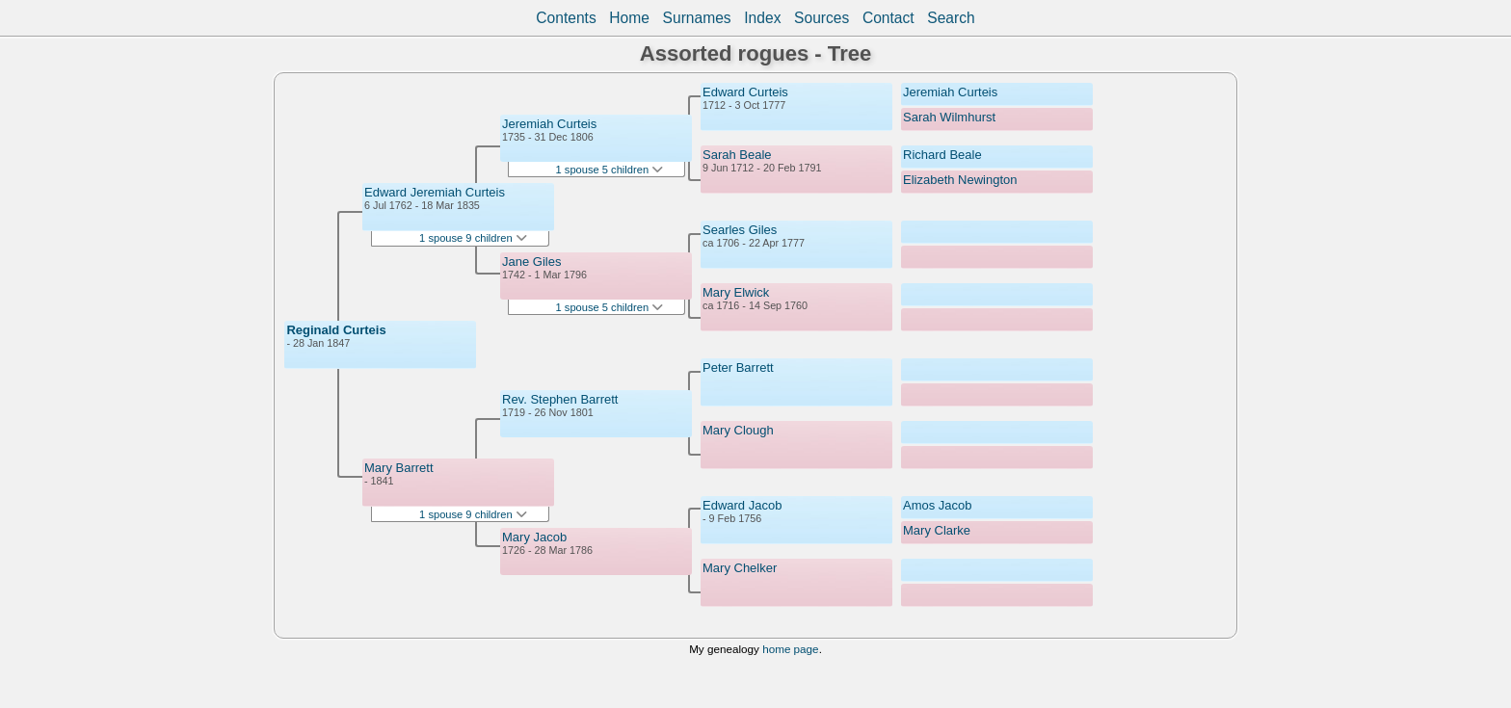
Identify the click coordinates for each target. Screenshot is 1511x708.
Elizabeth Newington (960, 179)
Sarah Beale (737, 154)
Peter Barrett (738, 367)
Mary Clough (738, 430)
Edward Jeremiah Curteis (434, 192)
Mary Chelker (739, 568)
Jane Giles (531, 261)
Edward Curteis (745, 92)
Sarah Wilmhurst (949, 117)
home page (790, 648)
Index (762, 18)
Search (950, 18)
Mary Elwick (735, 292)
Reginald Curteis (335, 330)
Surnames (697, 18)
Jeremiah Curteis (549, 124)
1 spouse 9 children (473, 238)
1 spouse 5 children (610, 169)
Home (629, 18)
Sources (821, 18)
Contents (566, 18)
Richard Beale (942, 154)
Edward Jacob (742, 505)
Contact (888, 18)
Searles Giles (739, 230)
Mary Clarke (936, 530)
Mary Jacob (534, 537)
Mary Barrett (399, 467)
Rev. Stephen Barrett (560, 399)
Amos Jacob (937, 505)
